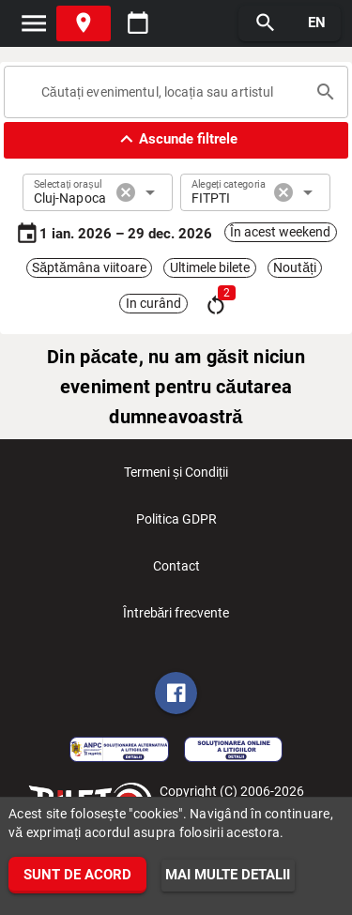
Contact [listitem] (176, 571)
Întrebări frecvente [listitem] (176, 618)
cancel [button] (126, 192)
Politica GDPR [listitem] (176, 524)
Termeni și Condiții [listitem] (176, 477)
